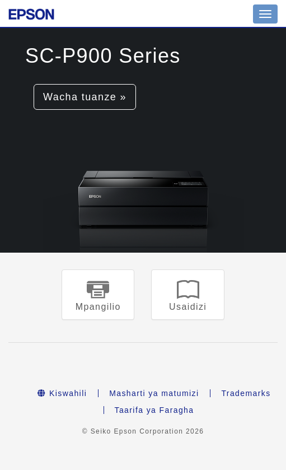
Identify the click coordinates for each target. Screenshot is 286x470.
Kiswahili (62, 393)
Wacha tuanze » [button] (84, 97)
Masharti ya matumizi (154, 393)
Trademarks (245, 393)
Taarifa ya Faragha (154, 410)
